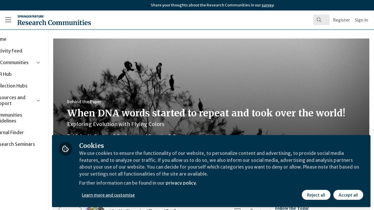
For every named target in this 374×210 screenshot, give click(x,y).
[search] (321, 20)
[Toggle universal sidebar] (8, 20)
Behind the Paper (111, 101)
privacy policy (208, 183)
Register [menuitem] (341, 20)
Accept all (348, 194)
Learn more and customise (134, 194)
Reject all (316, 194)
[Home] (45, 20)
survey (267, 5)
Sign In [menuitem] (361, 20)
